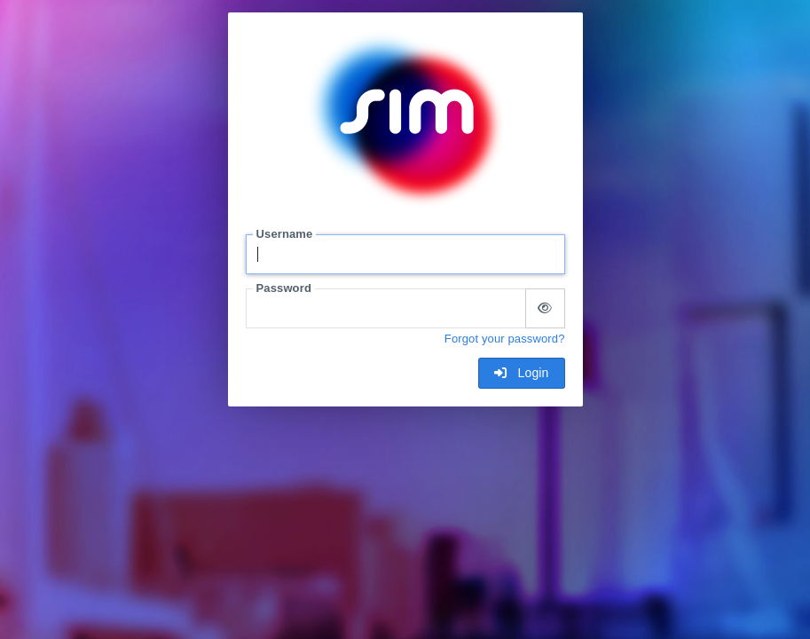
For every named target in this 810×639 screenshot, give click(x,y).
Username (284, 234)
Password (283, 288)
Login (521, 373)
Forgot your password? (504, 338)
